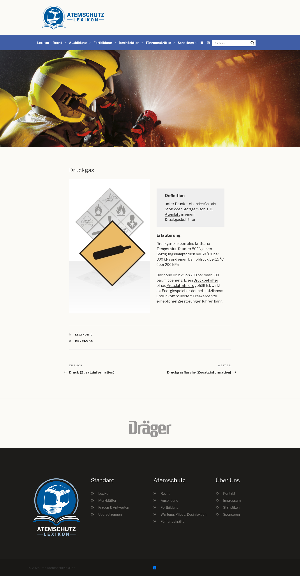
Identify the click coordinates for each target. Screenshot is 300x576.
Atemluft (172, 214)
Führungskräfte (160, 43)
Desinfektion (131, 43)
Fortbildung (105, 43)
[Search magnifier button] (252, 43)
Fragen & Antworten (113, 507)
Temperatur (167, 249)
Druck (180, 204)
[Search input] (231, 43)
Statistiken (231, 507)
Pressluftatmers (180, 286)
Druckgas (84, 340)
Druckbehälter (206, 280)
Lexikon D (84, 334)
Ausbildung (80, 43)
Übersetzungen (110, 514)
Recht (59, 43)
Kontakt (229, 493)
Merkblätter (107, 500)
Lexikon (43, 43)
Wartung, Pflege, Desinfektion (183, 514)
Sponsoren (231, 514)
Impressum (232, 500)
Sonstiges (188, 43)
